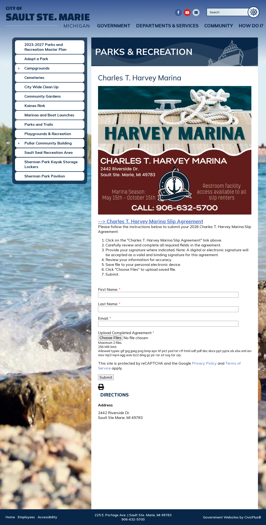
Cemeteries (34, 77)
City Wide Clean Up (41, 87)
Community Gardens (42, 96)
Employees (26, 517)
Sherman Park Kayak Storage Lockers (51, 164)
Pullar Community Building (48, 143)
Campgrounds (36, 68)
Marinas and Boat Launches (49, 115)
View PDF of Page (101, 386)
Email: (103, 318)
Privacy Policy (204, 363)
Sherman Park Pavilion (44, 176)
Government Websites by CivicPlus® (232, 517)
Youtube (187, 12)
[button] (113, 26)
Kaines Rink (34, 105)
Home (10, 517)
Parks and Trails (38, 124)
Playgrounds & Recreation (47, 133)
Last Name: (108, 303)
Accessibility (47, 517)
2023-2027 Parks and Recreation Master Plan (45, 47)
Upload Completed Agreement (125, 332)
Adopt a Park (36, 58)
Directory (196, 12)
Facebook (178, 12)
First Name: (108, 289)
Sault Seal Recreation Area (48, 152)
